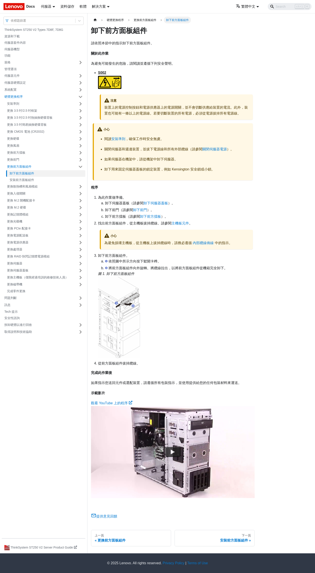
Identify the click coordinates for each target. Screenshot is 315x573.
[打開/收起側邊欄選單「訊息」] (80, 305)
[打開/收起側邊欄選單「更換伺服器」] (80, 263)
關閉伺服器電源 (214, 149)
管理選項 (10, 69)
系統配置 (10, 89)
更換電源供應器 (17, 242)
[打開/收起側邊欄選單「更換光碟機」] (80, 221)
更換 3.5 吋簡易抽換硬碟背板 (27, 124)
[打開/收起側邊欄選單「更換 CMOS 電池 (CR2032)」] (80, 131)
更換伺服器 (14, 263)
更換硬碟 (13, 138)
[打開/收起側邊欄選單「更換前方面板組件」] (80, 166)
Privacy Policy (174, 563)
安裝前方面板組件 (22, 180)
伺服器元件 (12, 75)
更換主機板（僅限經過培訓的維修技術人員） (37, 277)
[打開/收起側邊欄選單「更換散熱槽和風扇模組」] (80, 186)
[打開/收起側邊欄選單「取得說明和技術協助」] (80, 331)
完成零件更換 (16, 291)
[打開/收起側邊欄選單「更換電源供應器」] (80, 242)
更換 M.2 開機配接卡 (21, 200)
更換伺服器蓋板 (17, 270)
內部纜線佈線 (203, 243)
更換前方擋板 (16, 152)
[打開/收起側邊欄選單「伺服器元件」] (80, 75)
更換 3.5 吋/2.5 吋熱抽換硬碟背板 (29, 117)
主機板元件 (180, 223)
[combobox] (11, 20)
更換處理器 (14, 249)
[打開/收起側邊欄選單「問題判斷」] (80, 298)
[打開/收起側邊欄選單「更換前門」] (80, 159)
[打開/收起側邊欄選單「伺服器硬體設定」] (80, 82)
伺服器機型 (12, 49)
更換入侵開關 (16, 193)
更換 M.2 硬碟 (16, 207)
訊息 (7, 305)
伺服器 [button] (46, 6)
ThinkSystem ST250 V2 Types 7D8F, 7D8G (33, 29)
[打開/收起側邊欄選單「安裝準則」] (80, 103)
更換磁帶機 (14, 284)
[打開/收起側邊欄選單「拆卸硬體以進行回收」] (80, 324)
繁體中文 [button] (245, 6)
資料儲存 (67, 6)
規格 (7, 62)
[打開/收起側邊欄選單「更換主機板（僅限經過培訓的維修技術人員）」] (80, 277)
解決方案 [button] (99, 6)
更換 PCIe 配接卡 (19, 228)
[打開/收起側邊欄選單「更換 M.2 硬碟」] (80, 207)
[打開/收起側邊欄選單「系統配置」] (80, 89)
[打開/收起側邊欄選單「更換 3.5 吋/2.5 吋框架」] (80, 110)
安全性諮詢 (12, 318)
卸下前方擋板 (150, 216)
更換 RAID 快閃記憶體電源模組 (28, 256)
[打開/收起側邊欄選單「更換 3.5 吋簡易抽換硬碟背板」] (80, 124)
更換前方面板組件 (19, 166)
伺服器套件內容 (15, 42)
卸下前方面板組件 (22, 173)
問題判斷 (10, 298)
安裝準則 (13, 103)
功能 (7, 55)
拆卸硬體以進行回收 (18, 324)
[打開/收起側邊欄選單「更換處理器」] (80, 249)
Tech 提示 (11, 311)
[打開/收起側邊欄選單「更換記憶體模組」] (80, 214)
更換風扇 (13, 145)
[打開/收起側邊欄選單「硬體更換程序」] (80, 96)
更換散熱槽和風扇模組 (22, 186)
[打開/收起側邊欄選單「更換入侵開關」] (80, 193)
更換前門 (13, 159)
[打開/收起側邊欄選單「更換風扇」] (80, 145)
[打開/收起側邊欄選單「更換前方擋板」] (80, 152)
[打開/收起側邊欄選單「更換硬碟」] (80, 138)
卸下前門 (140, 210)
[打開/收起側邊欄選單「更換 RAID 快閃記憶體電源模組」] (80, 256)
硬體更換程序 (13, 96)
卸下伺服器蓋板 (156, 203)
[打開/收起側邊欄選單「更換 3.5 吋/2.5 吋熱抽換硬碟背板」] (80, 117)
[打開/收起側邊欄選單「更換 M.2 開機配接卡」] (80, 200)
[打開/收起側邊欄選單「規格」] (80, 62)
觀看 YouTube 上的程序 (111, 403)
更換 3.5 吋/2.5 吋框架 (22, 110)
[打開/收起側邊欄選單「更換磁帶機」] (80, 284)
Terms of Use (197, 563)
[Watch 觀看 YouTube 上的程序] (172, 452)
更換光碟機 (14, 221)
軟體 (83, 6)
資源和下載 (12, 36)
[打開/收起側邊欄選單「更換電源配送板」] (80, 235)
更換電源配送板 (17, 235)
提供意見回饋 (104, 516)
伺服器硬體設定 (15, 82)
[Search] (290, 6)
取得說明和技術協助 (18, 331)
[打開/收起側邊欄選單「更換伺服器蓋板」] (80, 270)
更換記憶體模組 (17, 214)
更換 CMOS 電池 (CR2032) (25, 131)
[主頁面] (95, 20)
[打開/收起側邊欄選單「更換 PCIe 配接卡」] (80, 228)
